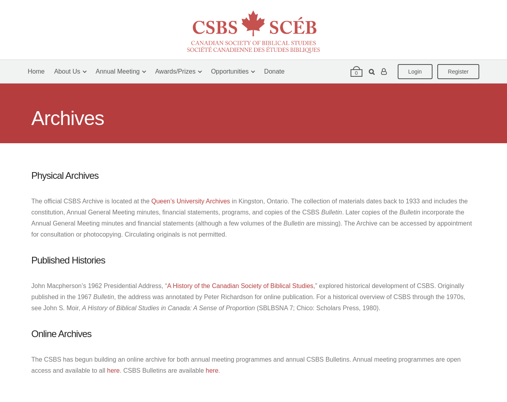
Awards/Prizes (175, 71)
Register (458, 71)
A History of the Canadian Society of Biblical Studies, (241, 286)
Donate (274, 71)
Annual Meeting (118, 71)
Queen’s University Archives (190, 201)
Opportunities (230, 71)
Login (415, 71)
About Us (67, 71)
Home (36, 71)
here (113, 370)
